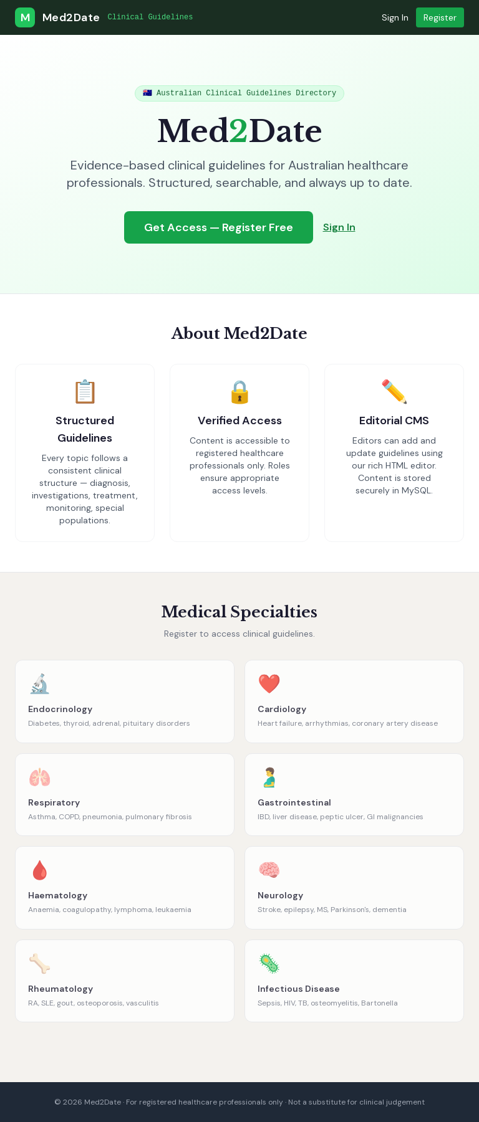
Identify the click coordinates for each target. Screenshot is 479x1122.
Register (440, 17)
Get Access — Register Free (218, 227)
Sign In (395, 17)
